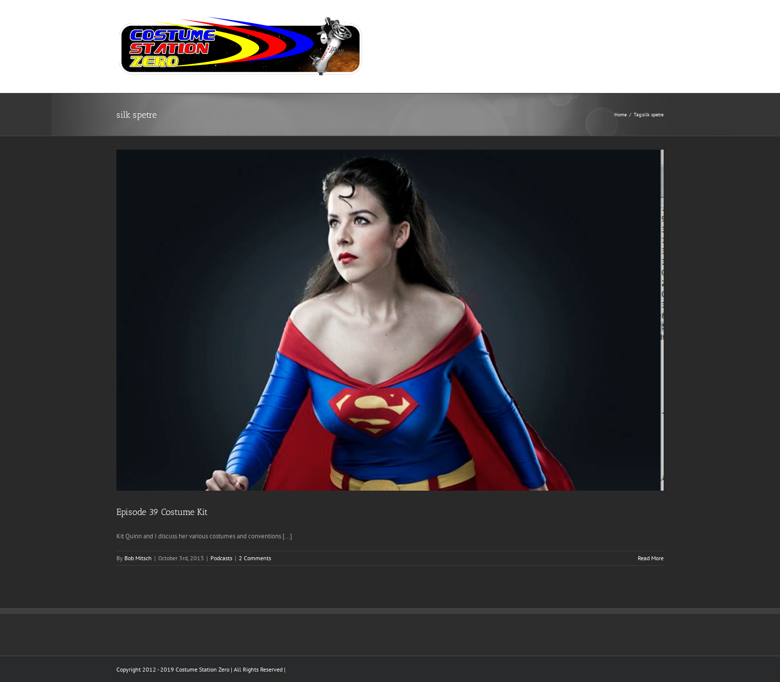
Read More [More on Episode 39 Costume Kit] (651, 558)
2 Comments (255, 558)
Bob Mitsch (138, 558)
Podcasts (221, 558)
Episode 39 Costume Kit (161, 512)
